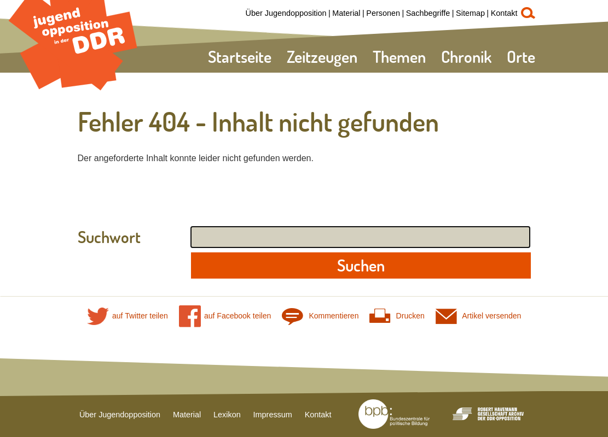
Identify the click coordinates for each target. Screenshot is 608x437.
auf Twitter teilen (127, 316)
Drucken (396, 316)
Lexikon (227, 414)
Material (346, 13)
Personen (383, 13)
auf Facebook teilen (225, 316)
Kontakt (504, 13)
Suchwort (109, 237)
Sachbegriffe (428, 13)
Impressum (272, 414)
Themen (399, 56)
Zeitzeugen (322, 56)
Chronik (466, 56)
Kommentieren (320, 316)
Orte (521, 56)
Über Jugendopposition (286, 13)
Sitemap (470, 13)
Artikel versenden (479, 316)
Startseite (239, 56)
